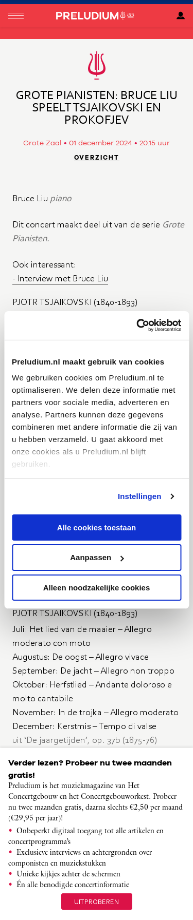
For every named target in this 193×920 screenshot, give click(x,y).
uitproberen (96, 901)
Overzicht (96, 158)
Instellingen (140, 496)
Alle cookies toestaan (96, 527)
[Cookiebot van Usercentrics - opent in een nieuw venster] (137, 325)
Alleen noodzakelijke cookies (96, 587)
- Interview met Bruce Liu (60, 278)
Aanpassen (97, 557)
